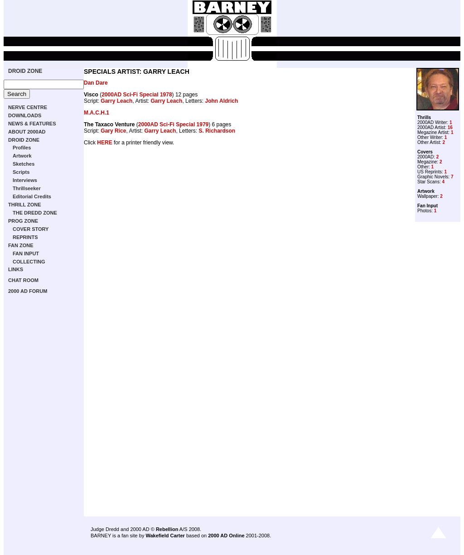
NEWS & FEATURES (32, 123)
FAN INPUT (26, 253)
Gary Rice (113, 131)
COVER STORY (30, 229)
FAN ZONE (21, 245)
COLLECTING (29, 261)
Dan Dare (96, 83)
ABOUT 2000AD (27, 131)
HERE (104, 142)
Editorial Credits (32, 196)
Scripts (21, 172)
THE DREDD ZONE (35, 212)
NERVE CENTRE (27, 107)
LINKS (15, 269)
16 (450, 127)
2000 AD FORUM (27, 291)
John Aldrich (221, 101)
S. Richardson (216, 131)
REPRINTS (25, 237)
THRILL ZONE (24, 204)
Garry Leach (116, 101)
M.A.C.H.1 (96, 113)
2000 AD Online (226, 535)
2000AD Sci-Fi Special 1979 (173, 124)
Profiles (22, 147)
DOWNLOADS (24, 115)
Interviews (25, 180)
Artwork (22, 155)
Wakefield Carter (164, 535)
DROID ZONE (25, 71)
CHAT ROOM (23, 280)
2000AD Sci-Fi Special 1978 (137, 94)
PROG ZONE (23, 221)
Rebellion (167, 529)
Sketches (23, 164)
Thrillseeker (27, 188)
